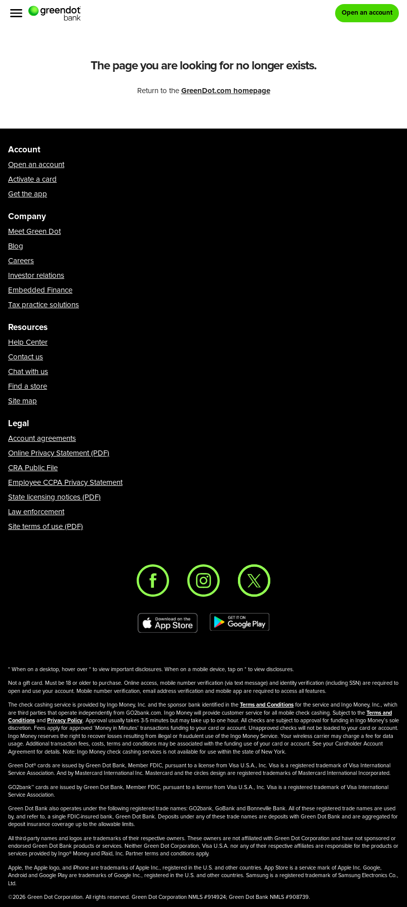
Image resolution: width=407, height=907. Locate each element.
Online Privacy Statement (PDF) (58, 453)
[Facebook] (153, 580)
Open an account (36, 165)
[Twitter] (254, 580)
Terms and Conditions (267, 705)
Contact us (25, 357)
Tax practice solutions (43, 305)
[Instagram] (203, 580)
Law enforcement (36, 512)
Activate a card (32, 179)
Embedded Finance (40, 290)
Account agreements (42, 438)
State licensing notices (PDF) (54, 497)
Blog (15, 246)
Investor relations (36, 275)
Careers (21, 261)
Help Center (28, 342)
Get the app (27, 194)
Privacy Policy (65, 720)
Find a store (27, 386)
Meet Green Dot (34, 231)
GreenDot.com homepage (225, 91)
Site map (22, 401)
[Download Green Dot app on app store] (167, 623)
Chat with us (28, 372)
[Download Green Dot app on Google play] (239, 623)
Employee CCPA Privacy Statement (65, 482)
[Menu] (16, 13)
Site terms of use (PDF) (45, 526)
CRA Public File (33, 468)
